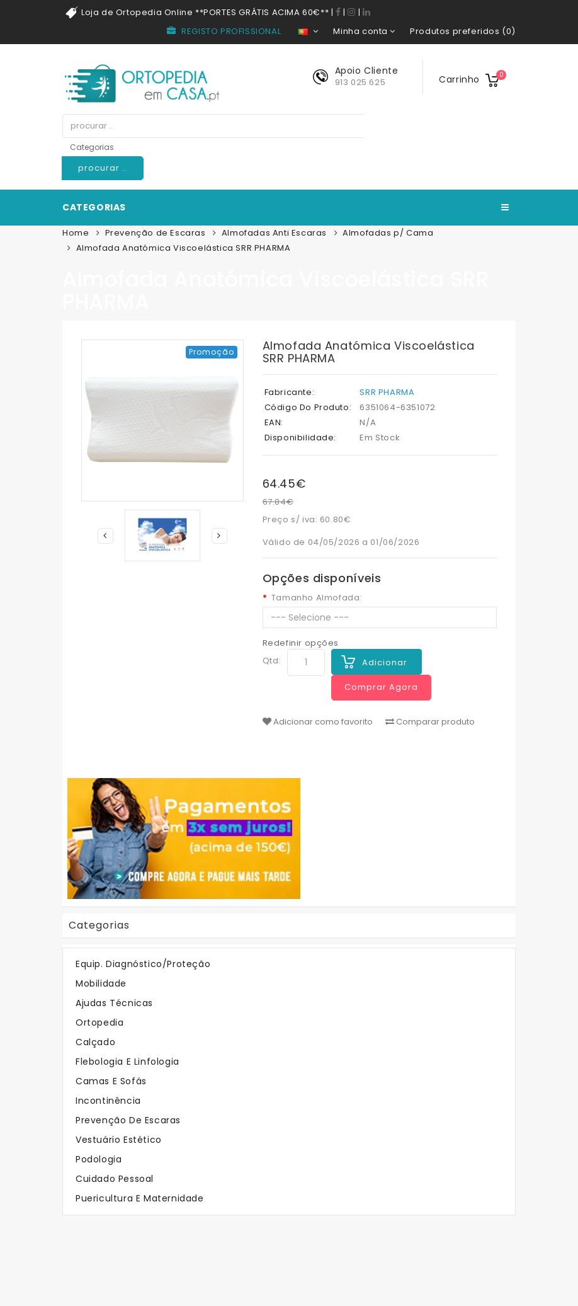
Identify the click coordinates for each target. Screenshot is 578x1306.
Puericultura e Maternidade (140, 1198)
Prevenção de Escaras (155, 233)
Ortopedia (99, 1022)
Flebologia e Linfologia (127, 1061)
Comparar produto (430, 722)
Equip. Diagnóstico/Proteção (143, 964)
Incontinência (108, 1100)
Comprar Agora (381, 687)
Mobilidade (101, 983)
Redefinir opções (301, 643)
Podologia (99, 1159)
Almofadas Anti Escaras (274, 233)
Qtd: (272, 661)
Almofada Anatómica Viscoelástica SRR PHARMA (183, 248)
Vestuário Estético (119, 1139)
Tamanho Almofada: (316, 598)
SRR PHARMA (387, 392)
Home (75, 233)
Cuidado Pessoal (115, 1178)
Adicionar (384, 662)
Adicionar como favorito (318, 722)
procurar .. (102, 168)
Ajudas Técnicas (114, 1003)
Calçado (95, 1042)
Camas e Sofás (111, 1081)
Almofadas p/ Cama (388, 233)
